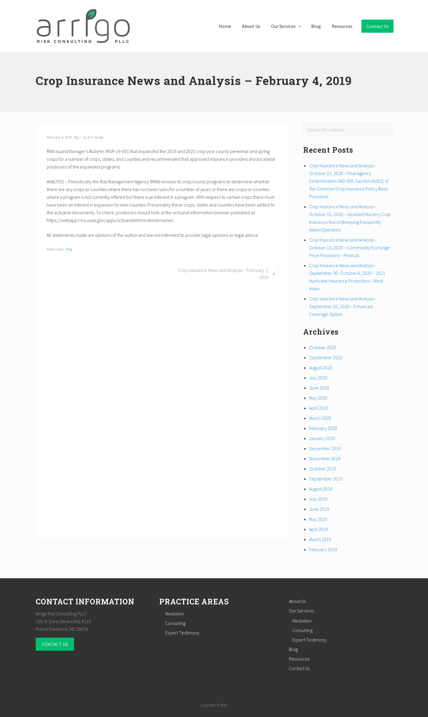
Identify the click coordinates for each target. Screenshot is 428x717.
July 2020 (318, 378)
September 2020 (325, 357)
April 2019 (318, 529)
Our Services (301, 611)
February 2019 (323, 549)
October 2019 (322, 469)
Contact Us (299, 668)
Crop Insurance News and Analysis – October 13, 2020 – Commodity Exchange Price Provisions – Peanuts (349, 247)
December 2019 (325, 448)
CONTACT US (55, 644)
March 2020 (320, 418)
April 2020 (318, 408)
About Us (297, 601)
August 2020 (320, 368)
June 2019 (319, 509)
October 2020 (322, 347)
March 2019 (320, 539)
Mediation (174, 614)
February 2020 (323, 428)
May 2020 (318, 398)
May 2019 (318, 519)
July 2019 (318, 499)
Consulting (175, 623)
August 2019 (320, 489)
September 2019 (325, 479)
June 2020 (319, 388)
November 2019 (324, 458)
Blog (69, 249)
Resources (299, 659)
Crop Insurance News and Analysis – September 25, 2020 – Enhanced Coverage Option (343, 306)
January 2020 (322, 438)
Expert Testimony (182, 633)
